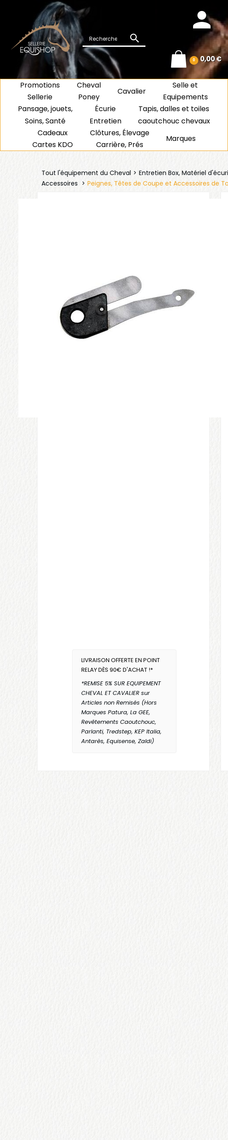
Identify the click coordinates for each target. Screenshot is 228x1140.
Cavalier (131, 91)
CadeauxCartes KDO (52, 139)
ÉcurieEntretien (105, 115)
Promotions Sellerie (40, 91)
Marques (181, 138)
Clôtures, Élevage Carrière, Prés (119, 139)
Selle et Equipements (185, 91)
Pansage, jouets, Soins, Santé (45, 115)
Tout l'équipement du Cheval (86, 172)
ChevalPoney (89, 91)
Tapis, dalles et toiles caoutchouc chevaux (174, 115)
